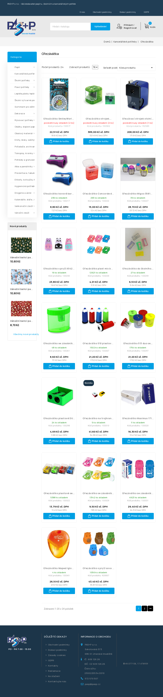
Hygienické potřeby (24, 186)
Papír (17, 67)
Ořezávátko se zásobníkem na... (141, 493)
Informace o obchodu (96, 636)
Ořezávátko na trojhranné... (100, 418)
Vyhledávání (100, 26)
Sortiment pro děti (24, 106)
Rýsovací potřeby (24, 120)
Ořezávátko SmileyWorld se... (61, 118)
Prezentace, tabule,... (24, 173)
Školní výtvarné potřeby (24, 100)
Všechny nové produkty (26, 334)
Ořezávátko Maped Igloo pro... (61, 568)
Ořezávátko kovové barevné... (61, 193)
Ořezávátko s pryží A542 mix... (61, 268)
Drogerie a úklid (23, 192)
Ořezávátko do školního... (137, 268)
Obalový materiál (24, 133)
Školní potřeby (22, 80)
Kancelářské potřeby (24, 73)
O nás (82, 12)
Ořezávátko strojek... (99, 118)
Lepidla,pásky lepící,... (24, 93)
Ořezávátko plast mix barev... (100, 268)
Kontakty (53, 665)
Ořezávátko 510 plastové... (99, 343)
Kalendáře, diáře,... (24, 199)
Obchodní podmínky (102, 12)
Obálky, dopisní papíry (24, 126)
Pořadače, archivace (24, 146)
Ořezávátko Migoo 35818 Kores (140, 193)
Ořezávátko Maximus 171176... (140, 418)
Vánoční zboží (22, 212)
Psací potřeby (22, 87)
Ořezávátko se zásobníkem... (60, 343)
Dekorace (20, 113)
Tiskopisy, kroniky (24, 153)
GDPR (146, 12)
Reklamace (54, 670)
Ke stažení (54, 676)
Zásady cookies (56, 655)
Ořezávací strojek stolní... (138, 118)
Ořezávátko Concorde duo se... (101, 193)
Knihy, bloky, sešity (24, 139)
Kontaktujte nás (57, 681)
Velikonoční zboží (24, 206)
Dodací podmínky (128, 12)
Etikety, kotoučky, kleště (24, 179)
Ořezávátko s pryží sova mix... (101, 568)
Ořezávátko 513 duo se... (138, 343)
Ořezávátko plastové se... (59, 493)
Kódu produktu (136, 68)
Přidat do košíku (59, 141)
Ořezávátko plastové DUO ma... (62, 418)
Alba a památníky (24, 166)
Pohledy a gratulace (24, 159)
